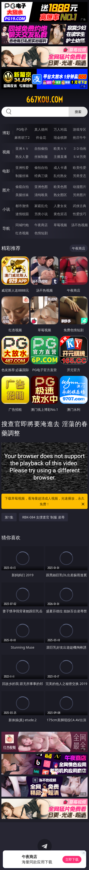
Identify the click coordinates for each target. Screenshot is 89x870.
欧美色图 (60, 186)
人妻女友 (60, 205)
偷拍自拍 (41, 167)
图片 (6, 190)
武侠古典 (79, 205)
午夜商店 (41, 225)
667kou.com (44, 99)
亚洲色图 (41, 186)
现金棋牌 (60, 137)
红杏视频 (22, 233)
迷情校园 (22, 214)
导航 (6, 228)
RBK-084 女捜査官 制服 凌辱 (43, 517)
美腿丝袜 (22, 194)
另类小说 (41, 214)
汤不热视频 (79, 225)
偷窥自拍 (22, 186)
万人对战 (60, 129)
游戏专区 (79, 129)
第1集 (9, 517)
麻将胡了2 (22, 137)
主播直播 (60, 156)
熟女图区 (60, 194)
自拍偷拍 (41, 148)
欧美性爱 (79, 167)
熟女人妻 (22, 156)
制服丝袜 (22, 175)
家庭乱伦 (41, 205)
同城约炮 (22, 225)
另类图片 (79, 194)
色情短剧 (41, 233)
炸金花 (41, 137)
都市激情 (22, 205)
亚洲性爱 (22, 167)
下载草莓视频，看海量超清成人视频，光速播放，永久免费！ (45, 501)
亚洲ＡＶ (22, 148)
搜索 (78, 111)
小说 (6, 209)
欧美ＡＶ (60, 148)
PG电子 (22, 129)
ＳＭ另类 (79, 156)
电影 (6, 171)
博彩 (6, 132)
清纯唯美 (41, 194)
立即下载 (72, 859)
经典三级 (41, 175)
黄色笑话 (60, 214)
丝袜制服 (41, 156)
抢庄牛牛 (79, 137)
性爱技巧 (79, 214)
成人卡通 (60, 167)
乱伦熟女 (60, 175)
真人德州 (41, 129)
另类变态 (79, 175)
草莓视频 (60, 225)
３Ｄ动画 (79, 148)
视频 (6, 152)
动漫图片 (79, 186)
